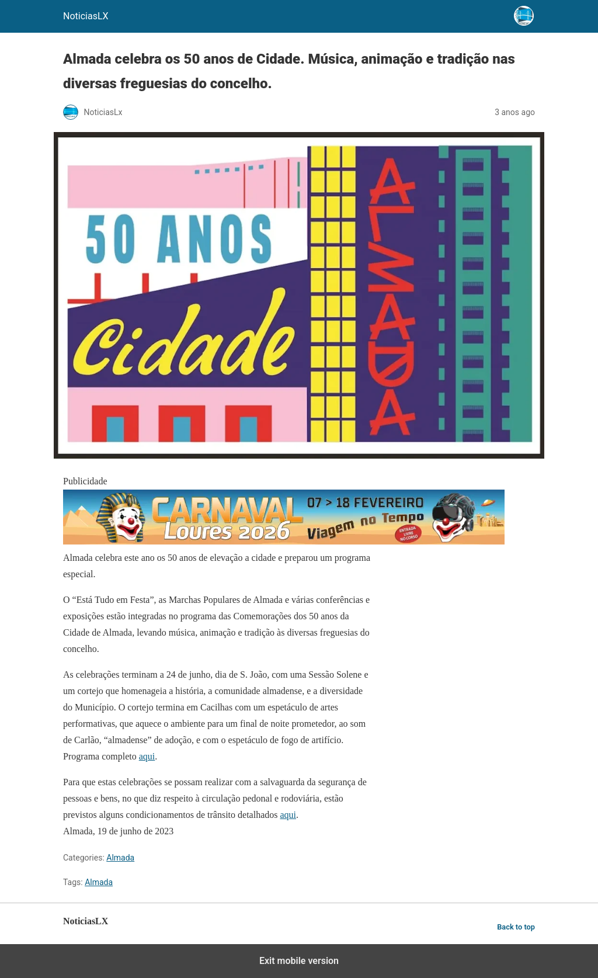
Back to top (516, 926)
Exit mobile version (299, 960)
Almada (120, 857)
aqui (147, 756)
